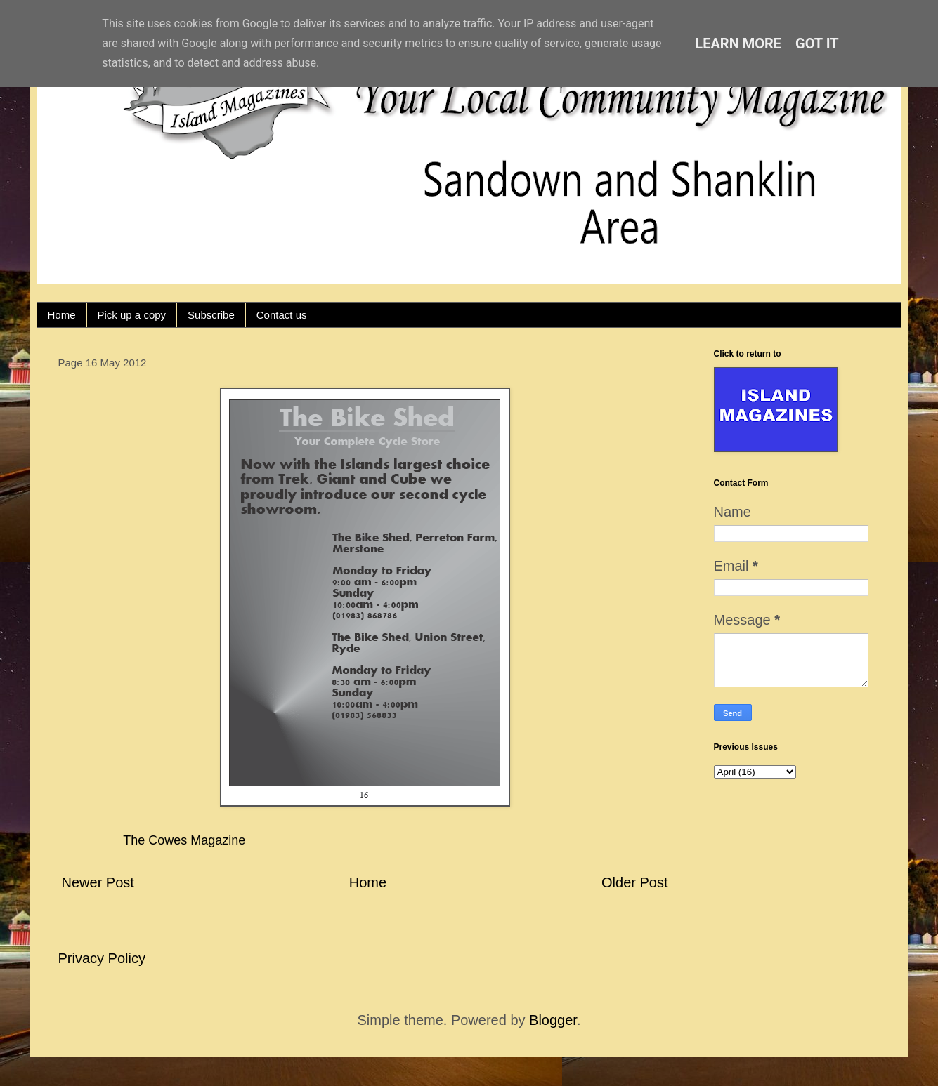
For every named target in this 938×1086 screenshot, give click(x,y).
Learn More (738, 43)
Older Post (634, 882)
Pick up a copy (132, 315)
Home (62, 315)
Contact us (281, 315)
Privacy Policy (101, 958)
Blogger (553, 1020)
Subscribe (211, 315)
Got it (817, 43)
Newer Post (98, 882)
